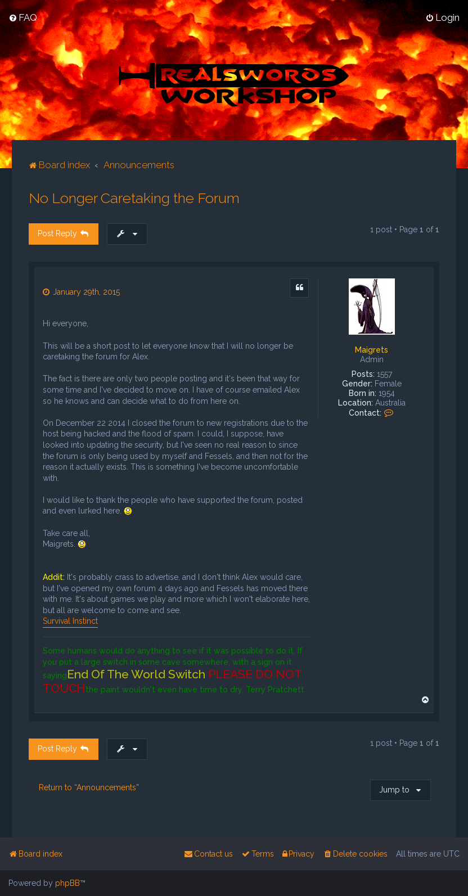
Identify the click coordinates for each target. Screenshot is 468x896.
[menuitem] (22, 17)
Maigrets (371, 349)
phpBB (67, 883)
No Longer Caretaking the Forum (134, 198)
